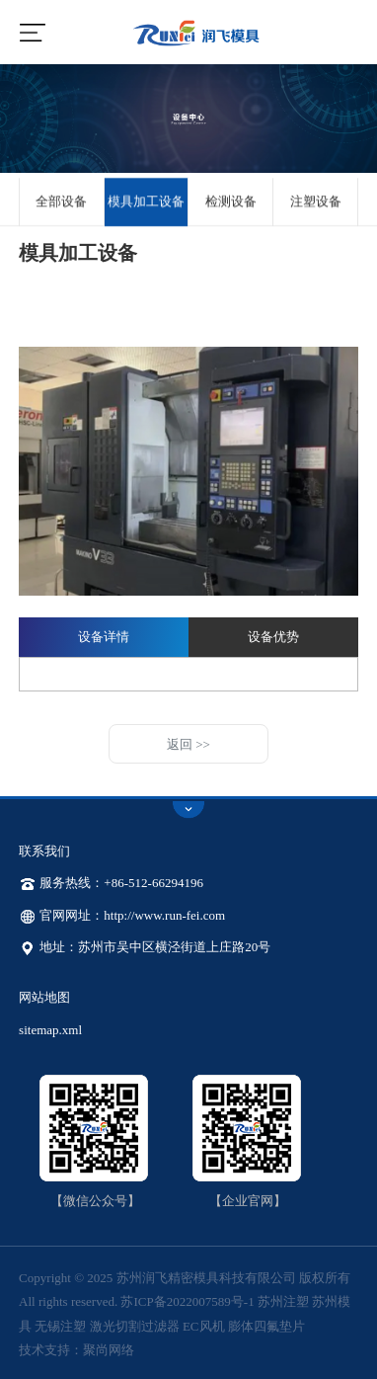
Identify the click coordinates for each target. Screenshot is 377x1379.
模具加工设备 (146, 202)
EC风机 (204, 1326)
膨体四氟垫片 (266, 1326)
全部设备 (61, 202)
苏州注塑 (283, 1301)
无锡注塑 (60, 1326)
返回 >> (188, 744)
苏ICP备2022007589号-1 (187, 1301)
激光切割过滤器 (135, 1326)
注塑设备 (315, 202)
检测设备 (231, 202)
